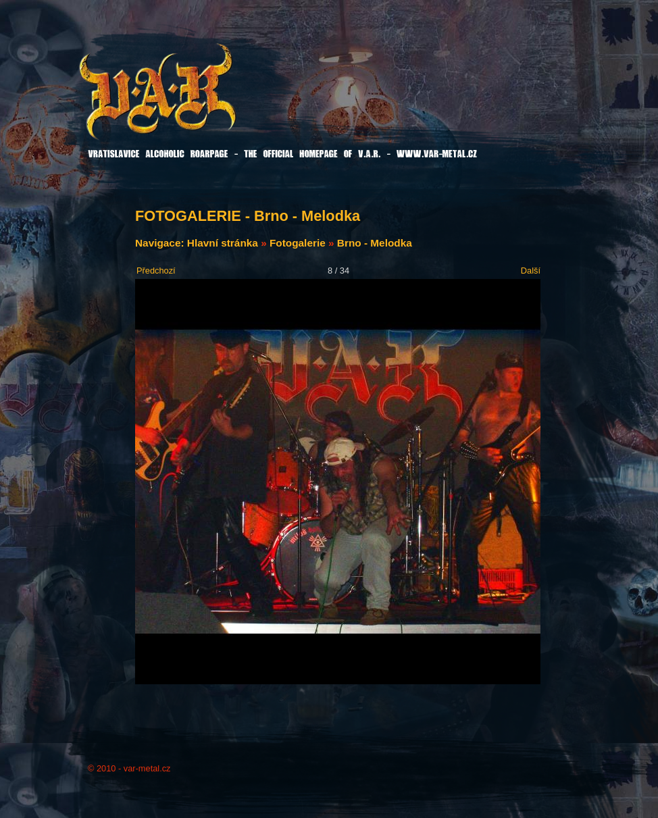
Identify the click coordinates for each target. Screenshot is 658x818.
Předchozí (156, 270)
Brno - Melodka (374, 243)
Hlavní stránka (222, 243)
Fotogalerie (298, 243)
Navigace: (161, 243)
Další (530, 270)
